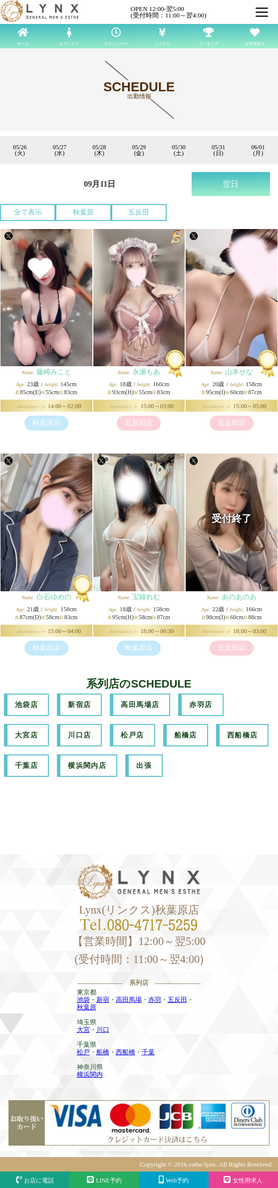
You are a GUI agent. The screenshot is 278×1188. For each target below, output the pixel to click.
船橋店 (185, 735)
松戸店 (132, 735)
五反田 (138, 212)
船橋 (102, 1052)
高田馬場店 (140, 705)
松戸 (83, 1052)
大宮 (83, 1029)
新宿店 (79, 705)
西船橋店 (242, 735)
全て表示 (28, 212)
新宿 (102, 999)
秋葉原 (83, 212)
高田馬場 (129, 999)
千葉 (148, 1052)
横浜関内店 (87, 765)
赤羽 (154, 999)
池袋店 (26, 705)
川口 (102, 1029)
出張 (144, 765)
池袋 (83, 999)
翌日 (231, 184)
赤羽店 (200, 705)
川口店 (79, 735)
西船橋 (125, 1052)
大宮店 (26, 735)
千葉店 (26, 765)
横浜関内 (90, 1074)
